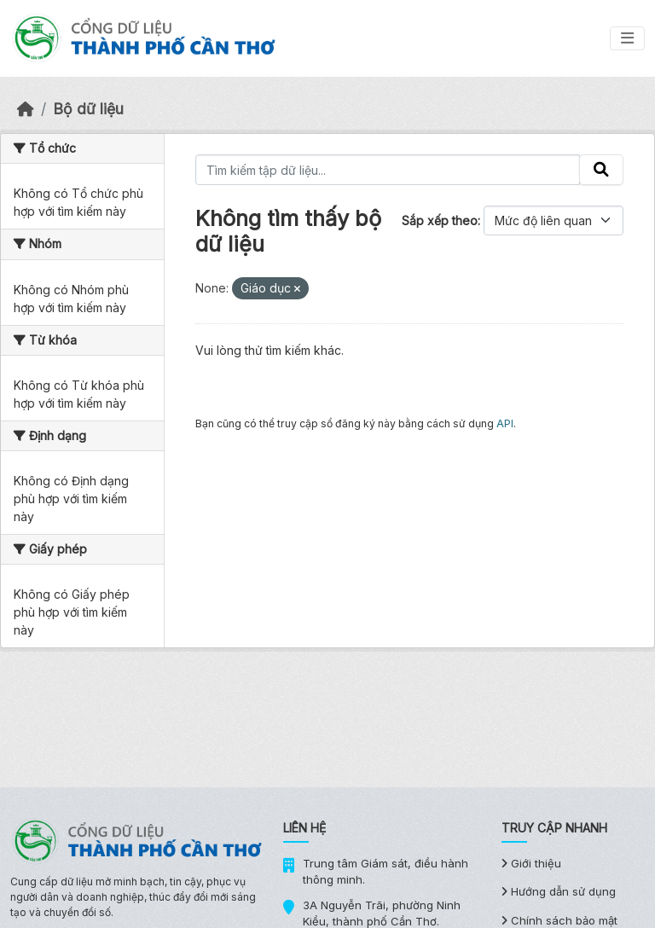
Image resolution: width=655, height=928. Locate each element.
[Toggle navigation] (627, 38)
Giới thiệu (531, 863)
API (504, 423)
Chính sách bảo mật (559, 920)
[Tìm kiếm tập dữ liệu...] (388, 169)
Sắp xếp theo (440, 220)
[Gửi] (601, 169)
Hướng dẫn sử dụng (558, 891)
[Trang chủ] (25, 109)
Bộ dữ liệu (88, 109)
